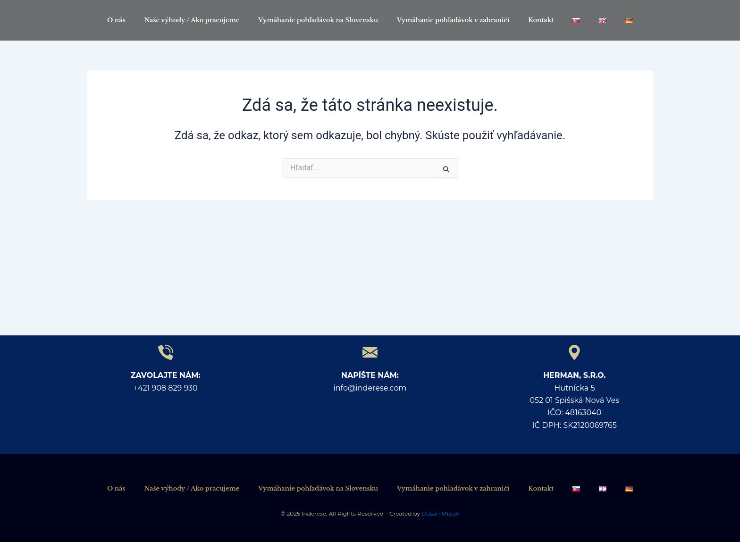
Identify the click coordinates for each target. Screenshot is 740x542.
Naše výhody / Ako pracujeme (191, 20)
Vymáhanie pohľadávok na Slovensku (318, 20)
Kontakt (541, 20)
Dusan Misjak (439, 513)
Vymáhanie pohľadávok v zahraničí (453, 20)
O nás (116, 20)
